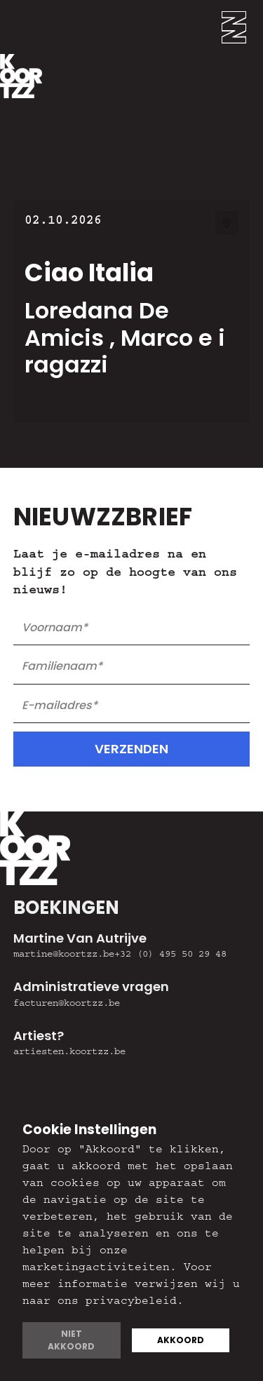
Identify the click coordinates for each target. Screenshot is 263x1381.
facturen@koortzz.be (66, 1004)
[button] (242, 27)
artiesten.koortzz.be (69, 1053)
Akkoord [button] (180, 1340)
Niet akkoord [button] (71, 1340)
